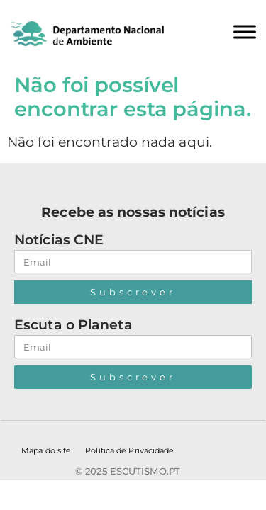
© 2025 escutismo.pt (127, 471)
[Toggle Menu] (244, 31)
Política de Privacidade (129, 450)
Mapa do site (46, 450)
